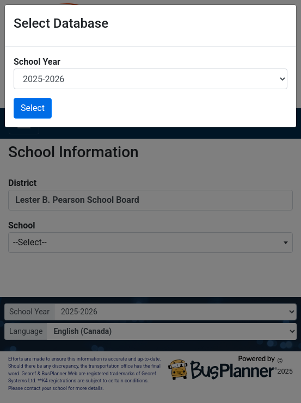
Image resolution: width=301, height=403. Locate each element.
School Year (37, 62)
